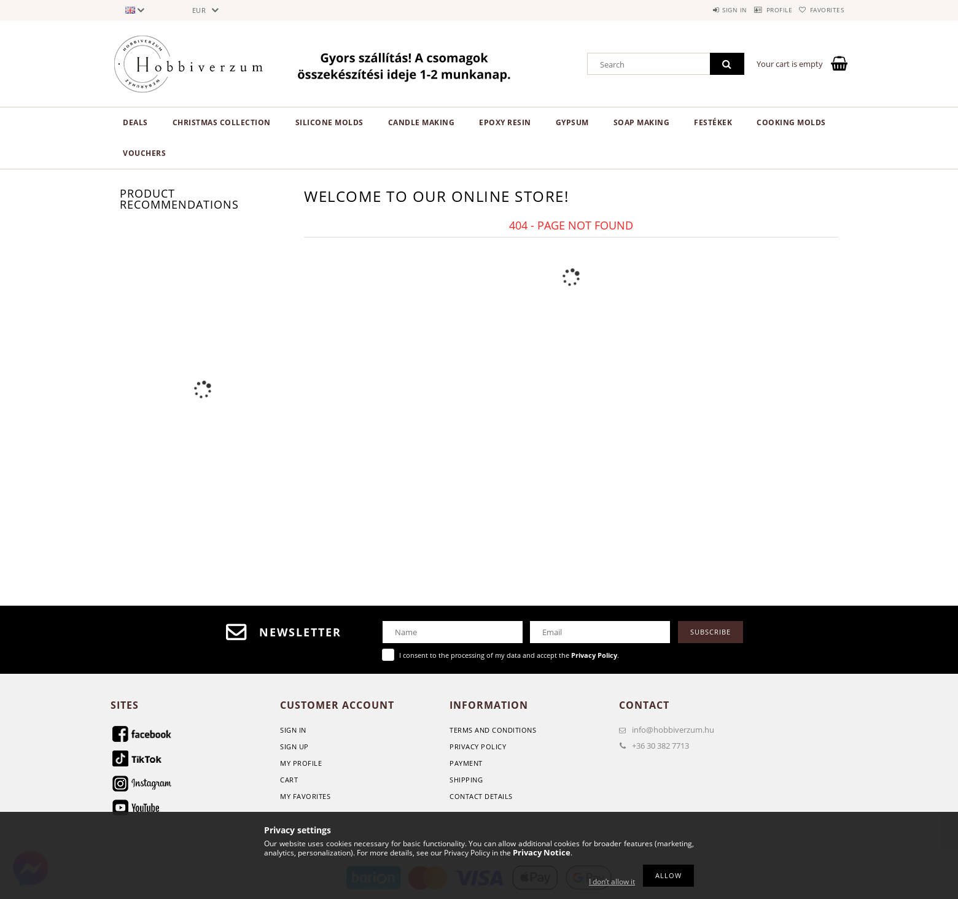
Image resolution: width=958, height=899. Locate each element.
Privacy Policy (478, 746)
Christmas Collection (222, 122)
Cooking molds (791, 122)
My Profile (301, 763)
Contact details (481, 796)
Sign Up (294, 746)
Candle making (421, 122)
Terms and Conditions (493, 730)
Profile (762, 10)
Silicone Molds (329, 122)
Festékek (713, 122)
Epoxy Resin (505, 122)
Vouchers (144, 153)
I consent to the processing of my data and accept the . (509, 655)
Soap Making (641, 122)
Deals (135, 122)
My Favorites (305, 796)
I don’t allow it (612, 881)
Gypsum (572, 122)
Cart (289, 779)
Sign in (706, 10)
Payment (466, 763)
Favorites (821, 10)
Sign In (293, 730)
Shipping (466, 779)
